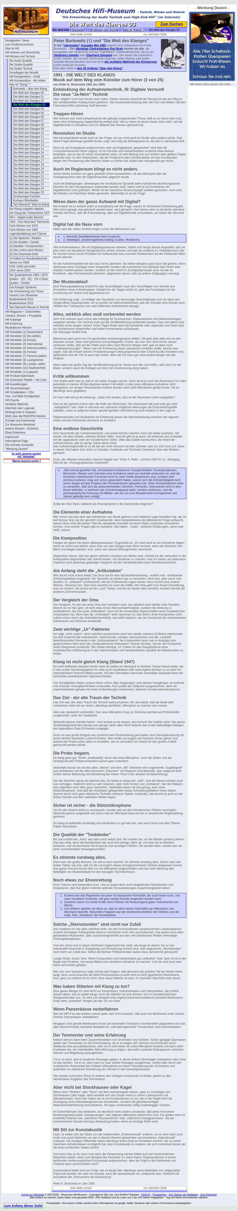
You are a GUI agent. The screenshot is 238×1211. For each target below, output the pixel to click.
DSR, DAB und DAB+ (22, 266)
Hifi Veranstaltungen (17, 388)
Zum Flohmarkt (208, 1194)
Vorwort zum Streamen (23, 295)
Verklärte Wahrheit (16, 404)
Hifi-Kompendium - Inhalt (24, 76)
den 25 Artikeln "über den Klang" (100, 68)
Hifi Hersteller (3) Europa (20, 340)
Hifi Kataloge (13, 319)
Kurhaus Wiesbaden (25, 200)
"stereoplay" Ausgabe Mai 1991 (84, 45)
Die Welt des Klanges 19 (28, 168)
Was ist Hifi (12, 48)
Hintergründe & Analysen (20, 412)
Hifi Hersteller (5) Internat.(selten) (26, 348)
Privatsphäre (159, 1194)
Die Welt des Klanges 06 (28, 117)
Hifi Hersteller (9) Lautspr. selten (25, 364)
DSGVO (145, 1194)
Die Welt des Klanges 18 (28, 164)
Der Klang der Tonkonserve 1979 (29, 213)
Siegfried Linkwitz (66, 55)
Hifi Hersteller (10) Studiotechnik (25, 368)
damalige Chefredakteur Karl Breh (99, 48)
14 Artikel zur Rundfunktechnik (28, 258)
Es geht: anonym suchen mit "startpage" (26, 455)
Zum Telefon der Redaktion (183, 1194)
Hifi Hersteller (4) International (23, 344)
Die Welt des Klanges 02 (28, 100)
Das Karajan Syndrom (23, 287)
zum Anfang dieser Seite (23, 1205)
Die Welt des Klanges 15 (28, 152)
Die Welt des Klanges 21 (28, 176)
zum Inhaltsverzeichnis (19, 44)
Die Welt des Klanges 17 (28, 160)
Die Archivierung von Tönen (26, 291)
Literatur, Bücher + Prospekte (23, 315)
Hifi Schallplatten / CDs (19, 392)
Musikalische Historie (18, 327)
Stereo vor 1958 (19, 262)
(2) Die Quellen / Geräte (24, 242)
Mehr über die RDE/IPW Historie (25, 416)
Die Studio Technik (20, 68)
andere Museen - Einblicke (21, 428)
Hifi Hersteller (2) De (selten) (23, 336)
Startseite (78, 30)
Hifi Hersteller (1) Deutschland (24, 332)
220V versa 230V (20, 270)
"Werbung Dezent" (16, 449)
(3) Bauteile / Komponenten (26, 246)
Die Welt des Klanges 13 (28, 144)
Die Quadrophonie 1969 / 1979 (28, 275)
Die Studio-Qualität (21, 64)
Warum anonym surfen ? (26, 460)
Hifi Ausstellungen (16, 384)
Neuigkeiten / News (17, 40)
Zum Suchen (171, 24)
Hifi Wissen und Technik (20, 56)
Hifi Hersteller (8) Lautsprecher (24, 360)
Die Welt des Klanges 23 (28, 184)
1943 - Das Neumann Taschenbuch (31, 221)
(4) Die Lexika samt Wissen (26, 250)
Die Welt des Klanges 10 (28, 132)
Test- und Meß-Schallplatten (22, 396)
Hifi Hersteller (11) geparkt (21, 372)
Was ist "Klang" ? (19, 84)
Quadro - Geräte (19, 283)
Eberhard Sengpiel (99, 55)
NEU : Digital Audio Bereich (26, 217)
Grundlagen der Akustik (23, 72)
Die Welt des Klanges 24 (28, 188)
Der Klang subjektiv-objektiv (26, 209)
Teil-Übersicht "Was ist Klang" (31, 204)
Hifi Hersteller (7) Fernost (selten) (26, 356)
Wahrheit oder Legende (19, 408)
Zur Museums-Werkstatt (20, 424)
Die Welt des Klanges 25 (28, 192)
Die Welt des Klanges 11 (28, 136)
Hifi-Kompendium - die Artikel (27, 80)
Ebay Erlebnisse (15, 432)
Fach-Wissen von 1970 (23, 225)
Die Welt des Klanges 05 (28, 113)
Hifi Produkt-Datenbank (19, 376)
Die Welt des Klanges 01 (28, 96)
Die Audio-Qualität (20, 60)
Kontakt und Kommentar (20, 420)
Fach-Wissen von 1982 (23, 229)
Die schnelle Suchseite (19, 445)
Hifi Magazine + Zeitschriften (23, 311)
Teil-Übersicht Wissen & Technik (29, 307)
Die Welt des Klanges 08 (28, 124)
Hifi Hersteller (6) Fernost (21, 352)
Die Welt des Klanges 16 (28, 156)
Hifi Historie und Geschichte (22, 52)
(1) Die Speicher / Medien (25, 238)
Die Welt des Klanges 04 (28, 109)
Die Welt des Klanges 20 (28, 172)
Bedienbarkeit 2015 (21, 303)
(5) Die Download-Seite (23, 254)
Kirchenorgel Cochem (26, 196)
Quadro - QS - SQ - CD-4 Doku (28, 279)
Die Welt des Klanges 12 (28, 140)
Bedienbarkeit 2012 (21, 299)
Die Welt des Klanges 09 (28, 128)
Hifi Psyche (12, 400)
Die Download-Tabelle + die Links (26, 379)
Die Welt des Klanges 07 (28, 120)
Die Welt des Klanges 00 (28, 92)
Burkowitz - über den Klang (30, 88)
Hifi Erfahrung (13, 323)
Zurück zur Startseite (32, 1194)
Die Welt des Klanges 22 (28, 180)
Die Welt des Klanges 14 (28, 148)
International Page (16, 441)
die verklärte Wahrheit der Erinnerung (130, 61)
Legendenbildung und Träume (27, 233)
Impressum (12, 437)
